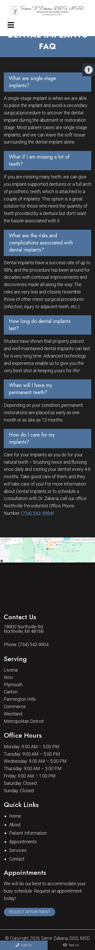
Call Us (24, 945)
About (15, 824)
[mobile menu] (11, 25)
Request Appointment (29, 912)
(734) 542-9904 (36, 513)
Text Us (71, 945)
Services (18, 850)
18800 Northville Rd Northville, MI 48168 (24, 629)
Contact (17, 859)
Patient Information (28, 833)
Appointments (23, 841)
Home (15, 816)
